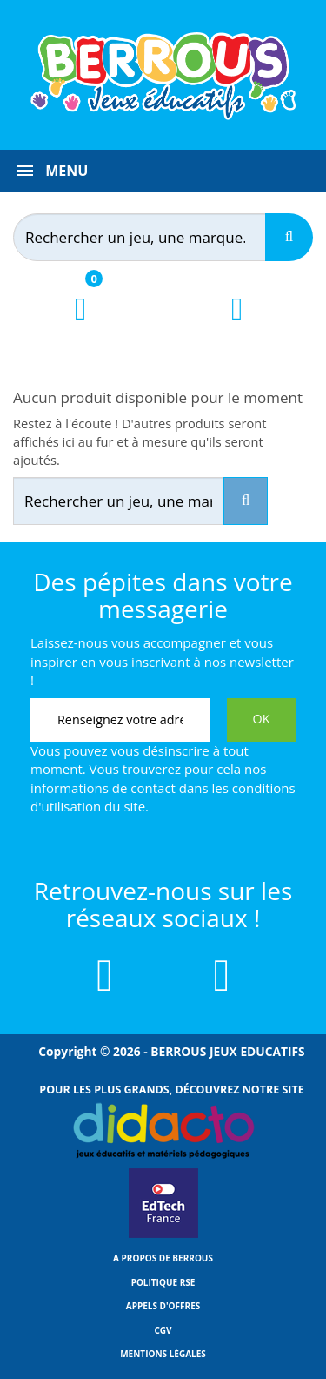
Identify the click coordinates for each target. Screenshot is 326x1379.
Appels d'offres (163, 1306)
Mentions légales (163, 1354)
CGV (162, 1330)
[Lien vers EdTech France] (163, 1234)
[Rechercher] (155, 237)
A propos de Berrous (163, 1258)
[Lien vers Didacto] (162, 1131)
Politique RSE (163, 1282)
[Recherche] (289, 237)
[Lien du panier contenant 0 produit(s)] (80, 324)
